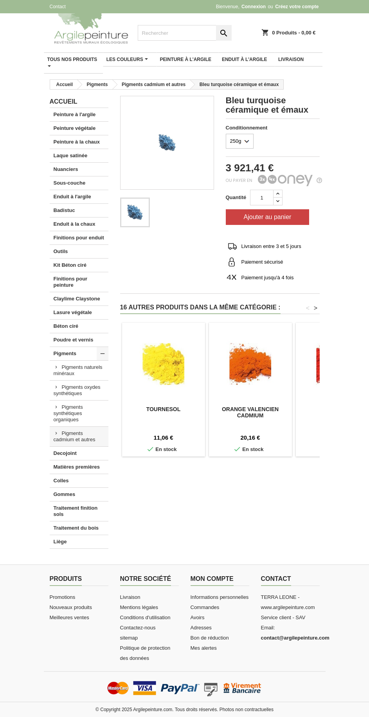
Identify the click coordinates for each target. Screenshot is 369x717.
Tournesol (163, 409)
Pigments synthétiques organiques (68, 413)
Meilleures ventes (69, 617)
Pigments (65, 353)
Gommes (65, 494)
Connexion (253, 6)
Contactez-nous (138, 628)
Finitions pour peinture (71, 282)
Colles (61, 480)
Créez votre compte (297, 6)
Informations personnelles (220, 597)
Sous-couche (70, 183)
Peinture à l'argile (75, 114)
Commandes (205, 607)
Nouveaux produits (71, 607)
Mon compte (212, 578)
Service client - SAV (283, 617)
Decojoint (65, 453)
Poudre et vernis (74, 340)
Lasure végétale (73, 312)
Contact (58, 6)
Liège (60, 541)
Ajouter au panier (268, 217)
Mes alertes (204, 648)
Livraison (130, 597)
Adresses (201, 628)
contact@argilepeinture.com (295, 638)
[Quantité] (262, 197)
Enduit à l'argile (72, 196)
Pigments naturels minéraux (78, 370)
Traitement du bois (76, 528)
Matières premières (77, 467)
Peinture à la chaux (77, 142)
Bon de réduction (210, 638)
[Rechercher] (185, 33)
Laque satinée (71, 155)
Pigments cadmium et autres (74, 436)
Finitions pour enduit (79, 238)
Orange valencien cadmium (250, 412)
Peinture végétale (75, 128)
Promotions (63, 597)
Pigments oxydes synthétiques (77, 390)
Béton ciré (66, 326)
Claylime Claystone (77, 299)
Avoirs (198, 617)
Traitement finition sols (76, 511)
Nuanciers (66, 169)
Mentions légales (139, 607)
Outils (61, 251)
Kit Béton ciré (70, 265)
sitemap (129, 638)
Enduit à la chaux (74, 224)
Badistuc (64, 210)
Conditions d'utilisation (145, 617)
